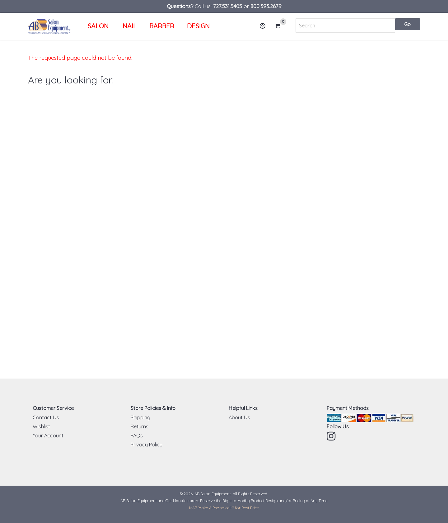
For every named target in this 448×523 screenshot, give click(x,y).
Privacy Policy (146, 444)
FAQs (137, 435)
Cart (280, 25)
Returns (139, 426)
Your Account (48, 435)
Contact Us (46, 417)
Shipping (140, 417)
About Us (239, 417)
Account (264, 28)
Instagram (332, 436)
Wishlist (41, 426)
